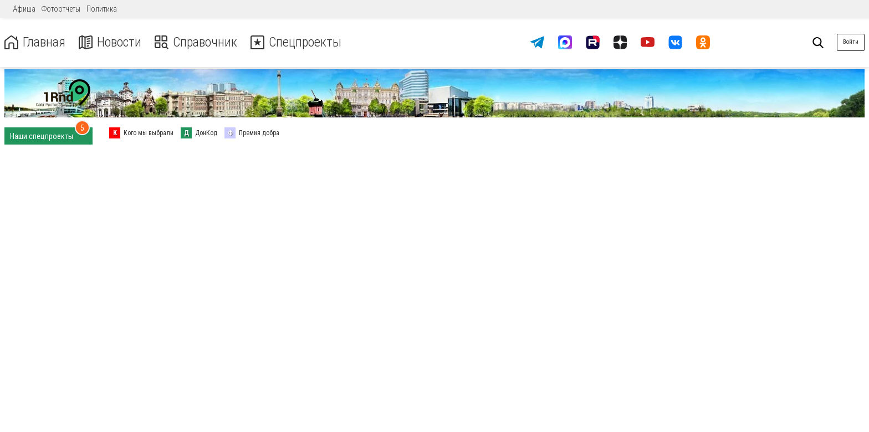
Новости (110, 42)
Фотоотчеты (61, 8)
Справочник (196, 42)
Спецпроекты (296, 42)
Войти (850, 41)
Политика (101, 8)
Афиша (24, 8)
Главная (34, 42)
